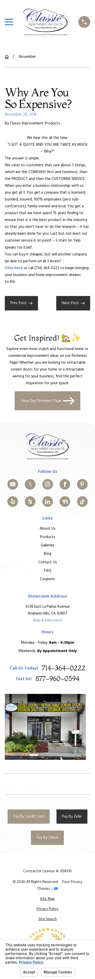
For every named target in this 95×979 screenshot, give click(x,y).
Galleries (47, 545)
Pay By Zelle (72, 817)
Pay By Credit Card (28, 817)
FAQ (47, 570)
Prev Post (21, 303)
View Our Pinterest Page (48, 400)
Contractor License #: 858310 (47, 871)
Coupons (47, 579)
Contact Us (47, 562)
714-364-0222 (63, 668)
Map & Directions (47, 620)
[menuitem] (47, 899)
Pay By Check (47, 838)
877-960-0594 (57, 679)
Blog (47, 554)
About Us (47, 529)
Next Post (73, 303)
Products (47, 537)
